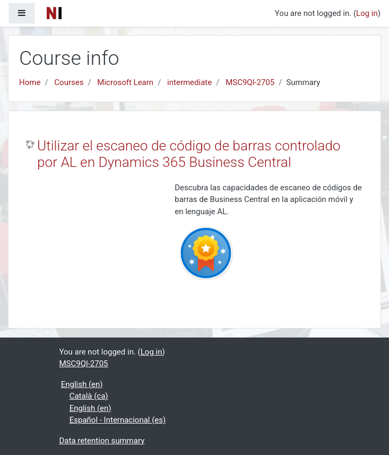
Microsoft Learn (125, 82)
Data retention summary (102, 440)
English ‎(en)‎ (82, 384)
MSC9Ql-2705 (250, 82)
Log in (367, 13)
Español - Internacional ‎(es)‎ (118, 420)
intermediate (189, 82)
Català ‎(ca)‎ (89, 396)
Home (29, 82)
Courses (68, 82)
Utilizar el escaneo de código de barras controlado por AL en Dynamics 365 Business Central (189, 154)
